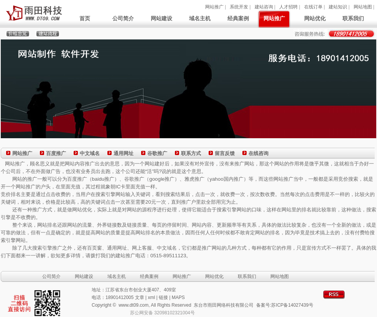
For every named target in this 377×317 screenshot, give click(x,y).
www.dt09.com (133, 305)
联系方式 (191, 153)
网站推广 (214, 7)
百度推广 (56, 153)
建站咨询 (264, 7)
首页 (84, 18)
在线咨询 (258, 153)
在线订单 (313, 7)
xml (151, 297)
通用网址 (123, 153)
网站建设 (161, 18)
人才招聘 (288, 7)
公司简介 (123, 18)
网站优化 (315, 18)
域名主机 (200, 18)
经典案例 (238, 18)
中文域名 (90, 153)
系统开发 (239, 7)
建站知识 (338, 7)
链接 (163, 297)
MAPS (178, 297)
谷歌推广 (157, 153)
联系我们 (353, 18)
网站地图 (363, 7)
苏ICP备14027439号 (292, 305)
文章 (139, 297)
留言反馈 (225, 153)
